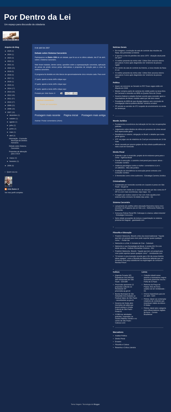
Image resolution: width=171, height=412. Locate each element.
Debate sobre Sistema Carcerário (17, 147)
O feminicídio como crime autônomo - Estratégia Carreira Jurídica (140, 176)
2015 (9, 85)
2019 (9, 71)
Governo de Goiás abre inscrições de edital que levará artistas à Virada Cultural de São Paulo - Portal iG (124, 307)
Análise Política (121, 336)
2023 (9, 58)
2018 (9, 75)
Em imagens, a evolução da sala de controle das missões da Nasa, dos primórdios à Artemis (138, 52)
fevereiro (13, 161)
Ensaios (118, 342)
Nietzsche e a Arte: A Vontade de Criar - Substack (134, 243)
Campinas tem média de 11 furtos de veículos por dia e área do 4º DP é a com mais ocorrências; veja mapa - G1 (140, 191)
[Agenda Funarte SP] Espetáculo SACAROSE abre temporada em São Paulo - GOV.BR (124, 278)
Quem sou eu (12, 172)
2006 (9, 166)
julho (11, 125)
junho (11, 129)
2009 (9, 105)
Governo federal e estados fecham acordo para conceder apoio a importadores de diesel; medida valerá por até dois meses (140, 97)
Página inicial (71, 115)
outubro (12, 119)
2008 (9, 109)
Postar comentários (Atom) (52, 121)
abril (11, 136)
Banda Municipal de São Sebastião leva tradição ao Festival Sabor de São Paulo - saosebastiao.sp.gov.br (126, 297)
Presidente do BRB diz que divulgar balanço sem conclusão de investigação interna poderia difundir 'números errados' (139, 102)
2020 (9, 68)
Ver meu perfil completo (14, 193)
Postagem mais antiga (93, 115)
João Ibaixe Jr (13, 189)
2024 (9, 54)
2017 (9, 78)
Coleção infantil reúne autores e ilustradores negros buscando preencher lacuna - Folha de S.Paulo (155, 278)
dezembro (13, 115)
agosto (12, 122)
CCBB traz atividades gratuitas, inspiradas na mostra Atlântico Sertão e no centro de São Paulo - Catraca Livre (126, 318)
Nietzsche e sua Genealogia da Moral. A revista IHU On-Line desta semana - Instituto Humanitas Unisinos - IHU (138, 247)
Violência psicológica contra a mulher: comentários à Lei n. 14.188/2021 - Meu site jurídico (137, 167)
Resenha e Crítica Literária (125, 347)
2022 (9, 61)
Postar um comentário (48, 104)
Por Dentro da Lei (37, 16)
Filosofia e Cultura (122, 345)
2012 (9, 95)
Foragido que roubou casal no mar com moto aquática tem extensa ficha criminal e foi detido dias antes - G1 (137, 196)
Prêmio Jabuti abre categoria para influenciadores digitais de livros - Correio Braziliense (155, 311)
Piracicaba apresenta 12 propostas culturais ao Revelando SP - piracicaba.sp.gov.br (124, 288)
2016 (9, 82)
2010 (9, 102)
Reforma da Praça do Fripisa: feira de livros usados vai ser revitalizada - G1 (154, 288)
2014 (9, 88)
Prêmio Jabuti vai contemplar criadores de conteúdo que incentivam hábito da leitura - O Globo (155, 302)
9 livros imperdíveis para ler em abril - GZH (154, 295)
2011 (9, 99)
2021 (9, 65)
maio (11, 132)
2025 (9, 51)
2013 (9, 92)
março (12, 158)
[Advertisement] (85, 380)
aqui (64, 79)
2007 (9, 112)
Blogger (97, 404)
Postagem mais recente (47, 115)
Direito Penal (120, 339)
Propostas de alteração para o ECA (18, 153)
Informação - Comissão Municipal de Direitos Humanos (18, 141)
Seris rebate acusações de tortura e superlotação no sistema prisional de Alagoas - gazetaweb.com (138, 219)
